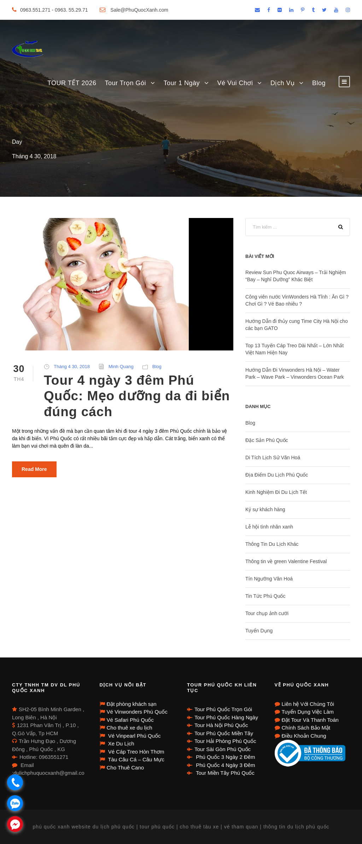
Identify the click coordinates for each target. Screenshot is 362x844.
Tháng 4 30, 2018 (72, 366)
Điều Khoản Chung (304, 736)
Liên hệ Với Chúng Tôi (308, 704)
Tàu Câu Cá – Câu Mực (135, 759)
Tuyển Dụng (259, 630)
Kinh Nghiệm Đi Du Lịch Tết (276, 492)
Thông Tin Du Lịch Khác (271, 544)
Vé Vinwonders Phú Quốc (137, 712)
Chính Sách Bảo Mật (306, 728)
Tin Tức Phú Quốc (265, 596)
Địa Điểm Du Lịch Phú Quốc (276, 475)
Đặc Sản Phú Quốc (266, 440)
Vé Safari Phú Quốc (130, 720)
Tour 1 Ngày (182, 83)
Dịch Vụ (282, 83)
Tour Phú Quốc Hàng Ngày (226, 717)
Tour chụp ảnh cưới (266, 613)
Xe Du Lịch (120, 743)
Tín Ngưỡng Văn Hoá (269, 579)
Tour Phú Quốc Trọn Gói (223, 709)
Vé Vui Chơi (235, 83)
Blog (319, 83)
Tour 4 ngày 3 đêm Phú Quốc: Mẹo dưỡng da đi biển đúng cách (137, 396)
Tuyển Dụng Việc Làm (308, 712)
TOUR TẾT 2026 (72, 83)
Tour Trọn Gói (125, 83)
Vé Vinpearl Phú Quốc (134, 736)
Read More (34, 469)
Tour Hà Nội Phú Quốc (221, 725)
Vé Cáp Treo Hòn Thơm (135, 752)
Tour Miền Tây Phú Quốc (224, 773)
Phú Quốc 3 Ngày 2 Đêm (224, 757)
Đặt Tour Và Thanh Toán (310, 720)
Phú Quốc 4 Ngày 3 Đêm (224, 765)
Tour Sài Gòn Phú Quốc (222, 749)
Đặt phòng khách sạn (132, 704)
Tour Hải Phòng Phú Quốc (225, 741)
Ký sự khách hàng (265, 509)
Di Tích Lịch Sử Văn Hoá (272, 457)
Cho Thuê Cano (125, 768)
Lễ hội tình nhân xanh (269, 527)
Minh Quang (121, 366)
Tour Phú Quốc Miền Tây (223, 733)
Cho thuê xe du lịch (129, 728)
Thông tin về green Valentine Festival (286, 561)
